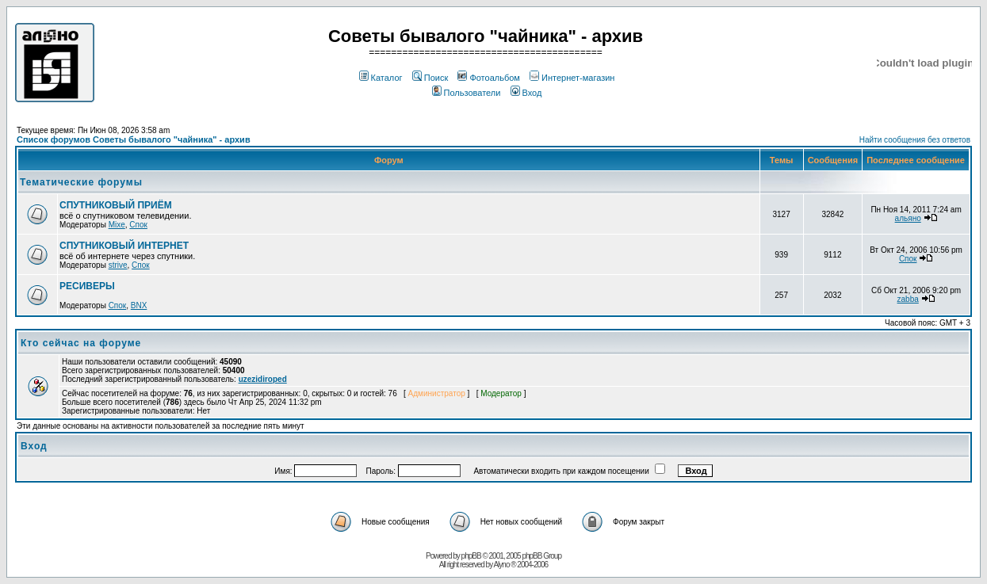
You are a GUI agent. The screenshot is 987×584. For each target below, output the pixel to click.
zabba (908, 299)
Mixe (117, 224)
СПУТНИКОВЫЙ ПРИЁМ (115, 205)
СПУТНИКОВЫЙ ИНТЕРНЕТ (124, 245)
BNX (139, 305)
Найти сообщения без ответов (914, 140)
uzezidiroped (263, 379)
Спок (138, 224)
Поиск (430, 77)
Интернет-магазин (572, 77)
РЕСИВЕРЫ (87, 286)
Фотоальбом (488, 77)
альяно (908, 218)
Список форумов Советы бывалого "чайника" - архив (134, 139)
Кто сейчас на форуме (81, 343)
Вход (526, 92)
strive (118, 265)
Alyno (501, 564)
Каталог (381, 77)
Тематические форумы (81, 182)
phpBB (471, 556)
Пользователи (466, 92)
